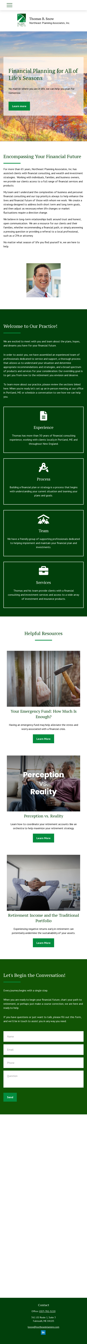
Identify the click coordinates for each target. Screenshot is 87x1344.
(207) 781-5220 (47, 1311)
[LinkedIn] (43, 1332)
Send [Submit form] (10, 1097)
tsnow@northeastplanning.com (43, 1326)
